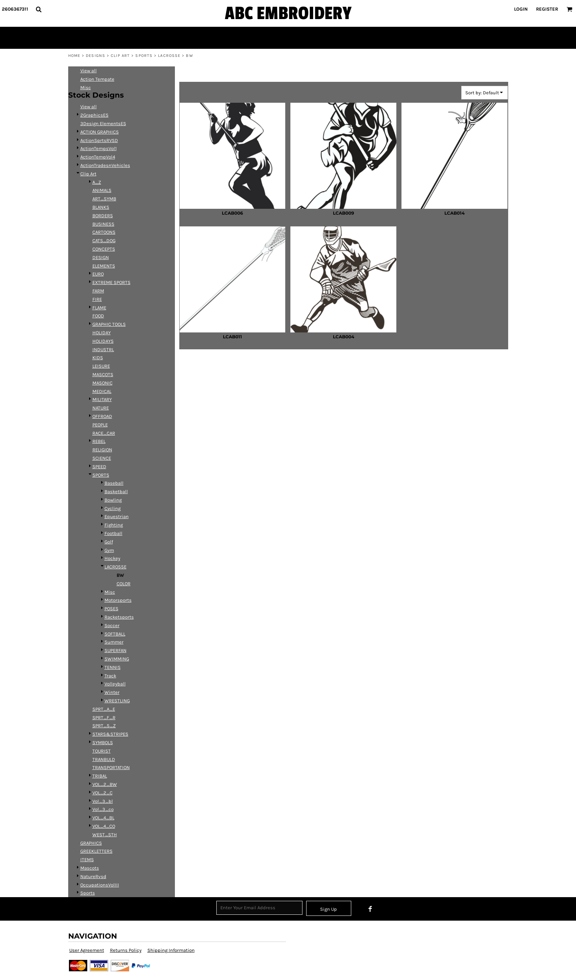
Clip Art (120, 55)
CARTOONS (103, 232)
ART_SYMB (104, 198)
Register (547, 9)
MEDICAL (101, 391)
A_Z (96, 182)
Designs (95, 55)
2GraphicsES (94, 115)
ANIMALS (101, 190)
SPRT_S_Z (104, 725)
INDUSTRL (103, 349)
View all (88, 70)
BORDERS (102, 215)
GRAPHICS (91, 843)
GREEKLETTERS (96, 851)
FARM (98, 291)
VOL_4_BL (103, 817)
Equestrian (116, 516)
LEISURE (101, 366)
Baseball (114, 483)
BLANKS (100, 207)
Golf (108, 542)
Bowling (113, 500)
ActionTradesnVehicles (105, 165)
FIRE (97, 299)
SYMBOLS (102, 742)
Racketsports (119, 617)
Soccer (112, 625)
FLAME (99, 307)
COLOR (124, 583)
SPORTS (144, 55)
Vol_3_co (103, 809)
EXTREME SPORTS (111, 282)
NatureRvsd (93, 876)
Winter (112, 692)
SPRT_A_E (103, 709)
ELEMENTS (103, 266)
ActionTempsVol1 (98, 148)
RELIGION (102, 449)
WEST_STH (104, 834)
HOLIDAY (101, 332)
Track (110, 675)
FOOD (98, 315)
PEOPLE (100, 424)
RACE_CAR (103, 433)
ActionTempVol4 (97, 157)
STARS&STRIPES (110, 734)
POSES (111, 608)
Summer (114, 642)
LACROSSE (169, 55)
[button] (38, 9)
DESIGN (100, 257)
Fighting (113, 525)
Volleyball (115, 684)
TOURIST (101, 751)
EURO (98, 274)
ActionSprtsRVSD (99, 140)
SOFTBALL (114, 634)
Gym (109, 550)
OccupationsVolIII (99, 885)
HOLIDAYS (103, 341)
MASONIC (102, 383)
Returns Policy (126, 950)
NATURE (100, 408)
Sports (87, 893)
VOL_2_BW (104, 784)
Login (521, 9)
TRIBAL (99, 776)
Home (74, 55)
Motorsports (118, 600)
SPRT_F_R (103, 717)
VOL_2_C (102, 793)
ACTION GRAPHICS (99, 132)
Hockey (112, 558)
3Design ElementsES (103, 123)
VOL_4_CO (103, 826)
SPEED (99, 466)
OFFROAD (102, 416)
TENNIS (112, 667)
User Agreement (86, 950)
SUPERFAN (115, 650)
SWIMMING (116, 659)
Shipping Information (171, 950)
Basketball (116, 491)
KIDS (97, 357)
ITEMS (87, 859)
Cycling (112, 508)
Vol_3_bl (102, 801)
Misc (85, 87)
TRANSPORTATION (111, 767)
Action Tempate (97, 79)
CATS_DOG (103, 240)
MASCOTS (102, 374)
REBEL (99, 441)
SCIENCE (101, 458)
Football (113, 533)
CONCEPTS (103, 249)
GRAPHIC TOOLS (109, 324)
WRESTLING (117, 700)
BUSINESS (103, 224)
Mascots (89, 868)
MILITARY (102, 399)
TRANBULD (103, 759)
